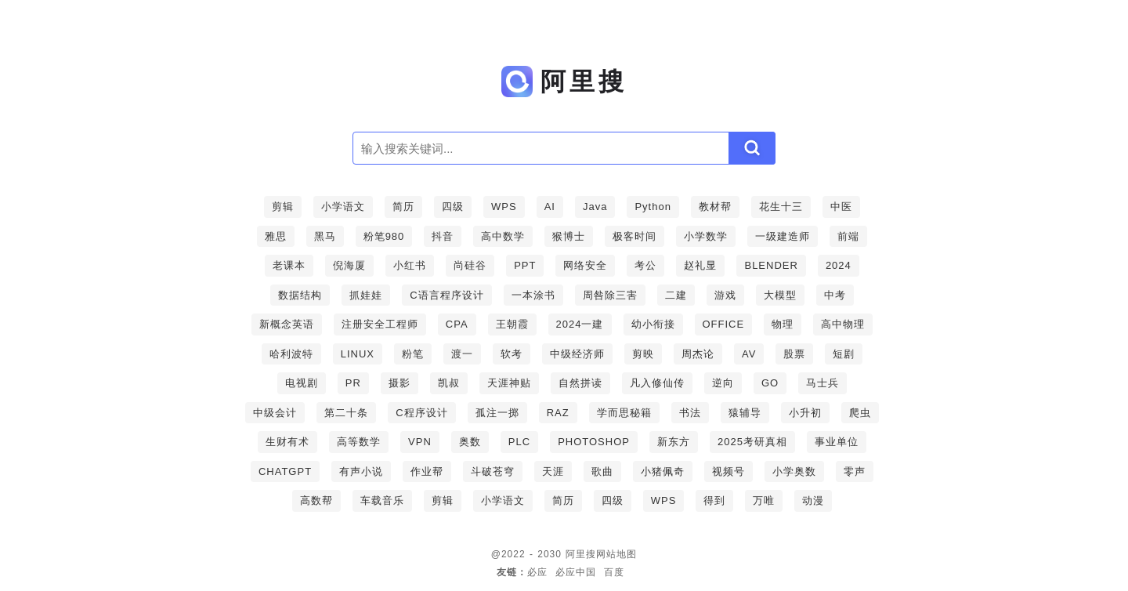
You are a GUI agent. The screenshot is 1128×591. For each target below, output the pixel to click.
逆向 (723, 383)
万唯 (764, 500)
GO (770, 383)
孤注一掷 (497, 413)
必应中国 (575, 572)
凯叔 (449, 383)
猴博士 (568, 236)
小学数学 (706, 236)
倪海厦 (349, 265)
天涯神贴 (509, 383)
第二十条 (346, 413)
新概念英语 (286, 324)
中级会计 (275, 413)
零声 (855, 471)
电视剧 (301, 383)
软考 (511, 354)
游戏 (725, 295)
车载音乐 (382, 500)
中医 (841, 206)
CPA (457, 324)
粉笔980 (384, 236)
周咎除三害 (610, 295)
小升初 (805, 413)
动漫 (813, 500)
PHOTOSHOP (594, 442)
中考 (835, 295)
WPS (504, 206)
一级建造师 (782, 236)
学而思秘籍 (624, 413)
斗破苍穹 (493, 471)
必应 (537, 572)
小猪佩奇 (663, 471)
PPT (525, 265)
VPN (420, 442)
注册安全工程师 (380, 324)
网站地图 (616, 554)
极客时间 (634, 236)
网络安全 (585, 265)
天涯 (553, 471)
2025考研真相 (752, 442)
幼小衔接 (653, 324)
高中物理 (843, 324)
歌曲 (602, 471)
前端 (848, 236)
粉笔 (413, 354)
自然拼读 (580, 383)
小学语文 (343, 206)
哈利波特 (291, 354)
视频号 (728, 471)
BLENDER (770, 265)
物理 (783, 324)
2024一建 (580, 324)
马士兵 (822, 383)
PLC (519, 442)
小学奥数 (794, 471)
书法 (690, 413)
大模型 (780, 295)
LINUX (357, 354)
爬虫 (860, 413)
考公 (645, 265)
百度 (614, 572)
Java (595, 206)
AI (549, 206)
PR (353, 383)
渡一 (462, 354)
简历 (403, 206)
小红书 (409, 265)
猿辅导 (744, 413)
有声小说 (361, 471)
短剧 (844, 354)
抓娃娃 (365, 295)
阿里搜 (581, 554)
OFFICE (724, 324)
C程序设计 (421, 413)
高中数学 (503, 236)
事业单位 (837, 442)
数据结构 (300, 295)
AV (749, 354)
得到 (714, 500)
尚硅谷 (470, 265)
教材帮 (715, 206)
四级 (453, 206)
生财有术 (287, 442)
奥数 (470, 442)
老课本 (289, 265)
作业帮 (426, 471)
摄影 (399, 383)
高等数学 (359, 442)
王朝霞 (512, 324)
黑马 (325, 236)
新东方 (673, 442)
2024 (838, 265)
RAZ (558, 413)
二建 (676, 295)
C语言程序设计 (446, 295)
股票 (794, 354)
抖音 (443, 236)
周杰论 (698, 354)
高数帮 (316, 500)
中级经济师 (577, 354)
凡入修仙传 (657, 383)
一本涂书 (533, 295)
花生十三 (781, 206)
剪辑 (283, 206)
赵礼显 (700, 265)
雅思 (276, 236)
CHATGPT (285, 471)
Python (652, 206)
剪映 (643, 354)
